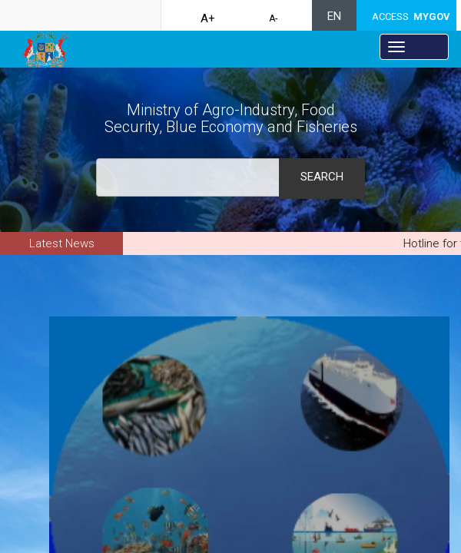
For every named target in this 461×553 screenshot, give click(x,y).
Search (321, 177)
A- (273, 18)
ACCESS (411, 16)
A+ (208, 18)
